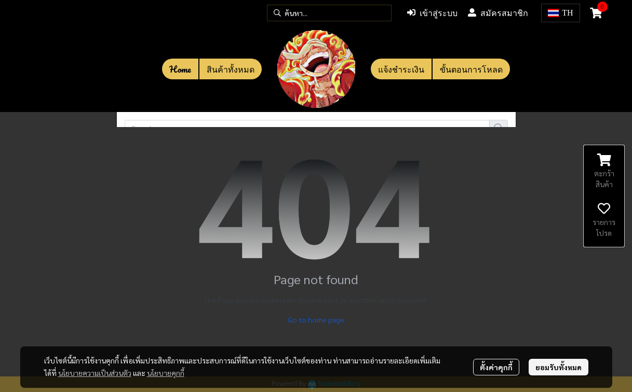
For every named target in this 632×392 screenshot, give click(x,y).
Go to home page (316, 319)
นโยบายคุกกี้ (165, 372)
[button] (329, 13)
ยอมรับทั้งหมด (558, 367)
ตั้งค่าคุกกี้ (496, 367)
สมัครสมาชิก (498, 13)
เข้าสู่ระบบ (432, 13)
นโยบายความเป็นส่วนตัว (94, 372)
